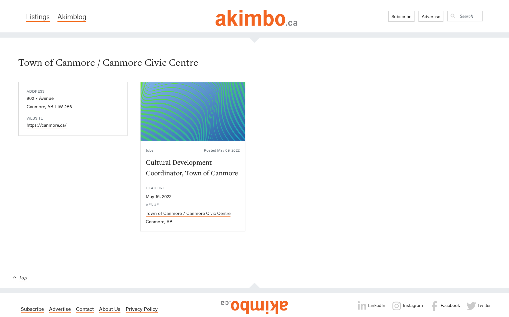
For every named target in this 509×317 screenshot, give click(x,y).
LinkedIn (371, 306)
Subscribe (401, 16)
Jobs (150, 150)
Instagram (407, 306)
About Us (109, 308)
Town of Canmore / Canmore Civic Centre (188, 213)
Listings (38, 16)
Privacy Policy (142, 308)
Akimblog (71, 16)
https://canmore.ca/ (47, 125)
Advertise (431, 16)
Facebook (444, 306)
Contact (85, 308)
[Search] (470, 16)
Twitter (478, 306)
